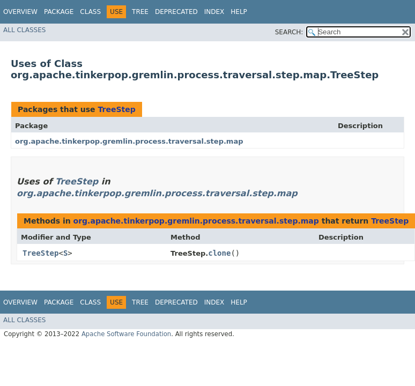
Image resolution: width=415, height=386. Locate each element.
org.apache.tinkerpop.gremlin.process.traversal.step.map (129, 141)
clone (219, 253)
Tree (140, 12)
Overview (20, 12)
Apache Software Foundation (126, 334)
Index (214, 12)
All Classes (24, 30)
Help (239, 12)
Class (90, 12)
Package (58, 12)
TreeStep (116, 109)
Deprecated (176, 12)
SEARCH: (289, 32)
